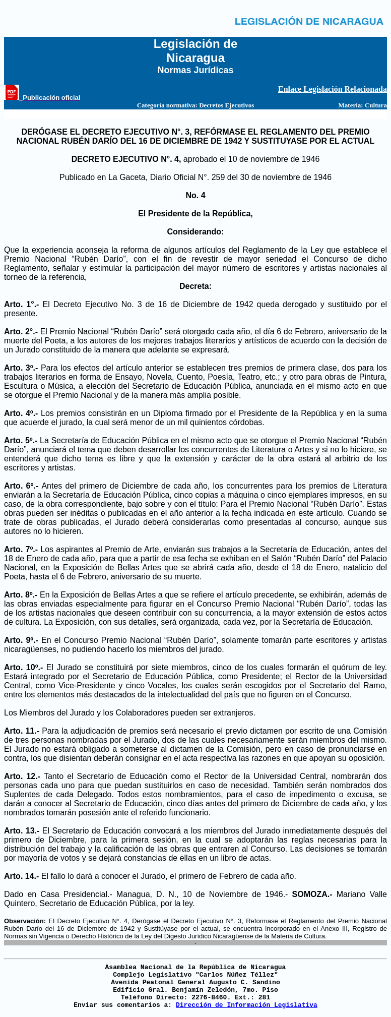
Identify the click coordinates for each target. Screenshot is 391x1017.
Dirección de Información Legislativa (246, 1005)
